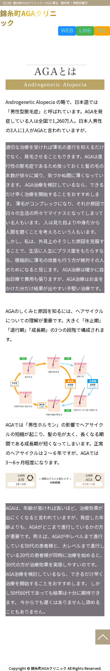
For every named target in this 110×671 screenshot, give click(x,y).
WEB (67, 31)
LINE (85, 31)
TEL (102, 31)
